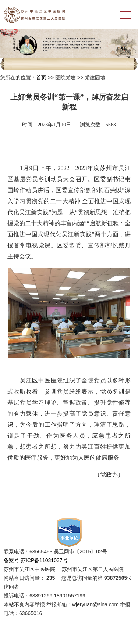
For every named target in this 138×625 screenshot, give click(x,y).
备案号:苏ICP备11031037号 (36, 560)
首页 (41, 77)
